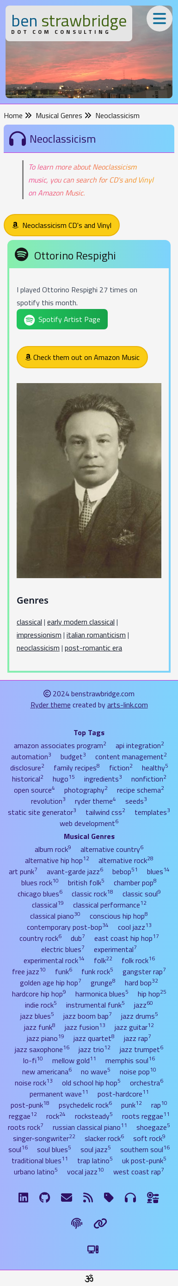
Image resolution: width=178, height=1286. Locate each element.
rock (56, 1116)
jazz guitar (134, 1027)
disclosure (27, 767)
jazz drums (139, 1015)
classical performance (110, 904)
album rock (53, 849)
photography (86, 789)
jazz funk (39, 1027)
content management (131, 756)
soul (18, 1149)
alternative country (111, 849)
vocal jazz (85, 1171)
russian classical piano (90, 1127)
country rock (40, 938)
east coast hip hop (126, 938)
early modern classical (81, 621)
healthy (155, 767)
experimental (115, 949)
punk (131, 1104)
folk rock (138, 960)
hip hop (152, 993)
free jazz (29, 971)
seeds (136, 801)
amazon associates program (60, 745)
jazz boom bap (87, 1015)
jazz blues (37, 1015)
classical (29, 621)
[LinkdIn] (23, 1197)
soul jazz (95, 1149)
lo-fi (33, 1060)
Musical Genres (64, 115)
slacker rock (104, 1138)
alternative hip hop (57, 860)
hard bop (141, 982)
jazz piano (45, 1038)
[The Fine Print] (76, 1223)
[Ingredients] (153, 1197)
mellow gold (74, 1060)
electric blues (63, 949)
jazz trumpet (141, 1049)
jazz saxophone (42, 1049)
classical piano (55, 915)
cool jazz (135, 927)
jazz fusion (85, 1027)
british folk (86, 882)
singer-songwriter (44, 1138)
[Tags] (109, 1197)
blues (158, 871)
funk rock (97, 971)
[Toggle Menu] (159, 19)
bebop (125, 871)
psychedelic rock (85, 1104)
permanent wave (59, 1093)
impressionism (39, 634)
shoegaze (153, 1127)
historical (27, 778)
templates (152, 812)
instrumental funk (95, 1004)
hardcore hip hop (39, 993)
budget (73, 756)
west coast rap (138, 1171)
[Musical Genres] (130, 1197)
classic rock (92, 893)
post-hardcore (123, 1093)
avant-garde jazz (75, 871)
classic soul (142, 893)
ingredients (103, 778)
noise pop (138, 1071)
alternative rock (125, 860)
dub (78, 938)
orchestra (146, 1082)
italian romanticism (96, 634)
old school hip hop (91, 1082)
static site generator (42, 812)
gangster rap (144, 971)
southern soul (145, 1149)
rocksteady (94, 1116)
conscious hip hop (119, 915)
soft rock (149, 1138)
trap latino (95, 1160)
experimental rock (54, 960)
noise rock (34, 1082)
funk (63, 971)
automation (31, 756)
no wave (95, 1071)
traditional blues (40, 1160)
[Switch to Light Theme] (93, 1249)
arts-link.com (127, 704)
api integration (140, 745)
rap (159, 1104)
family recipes (77, 767)
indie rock (41, 1004)
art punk (23, 871)
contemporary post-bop (68, 927)
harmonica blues (102, 993)
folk (103, 960)
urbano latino (36, 1171)
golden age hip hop (50, 982)
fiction (121, 767)
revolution (48, 801)
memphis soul (130, 1060)
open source (34, 789)
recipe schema (140, 789)
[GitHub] (44, 1197)
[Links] (100, 1223)
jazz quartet (94, 1038)
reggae (23, 1116)
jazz (143, 1004)
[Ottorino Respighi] (89, 458)
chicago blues (40, 893)
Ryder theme (51, 704)
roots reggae (146, 1116)
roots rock (25, 1127)
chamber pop (135, 882)
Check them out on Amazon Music (82, 357)
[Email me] (66, 1197)
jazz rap (137, 1038)
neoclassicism (38, 647)
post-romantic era (93, 647)
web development (89, 823)
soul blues (54, 1149)
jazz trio (94, 1049)
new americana (47, 1071)
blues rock (40, 882)
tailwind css (105, 812)
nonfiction (148, 778)
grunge (103, 982)
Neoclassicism (117, 115)
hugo (64, 778)
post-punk (30, 1104)
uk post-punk (144, 1160)
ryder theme (95, 801)
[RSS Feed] (88, 1197)
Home (18, 115)
